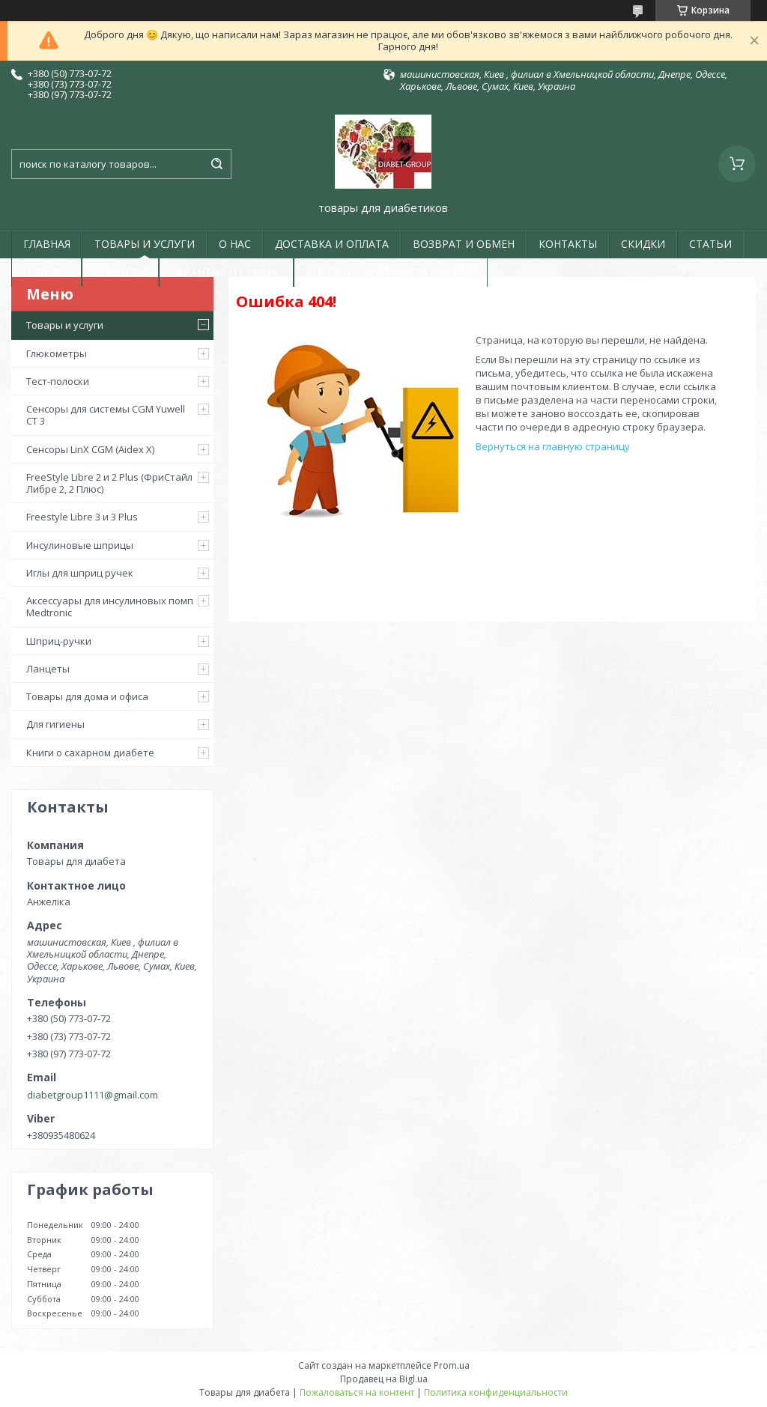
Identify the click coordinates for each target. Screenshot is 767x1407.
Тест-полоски (57, 381)
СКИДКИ (643, 244)
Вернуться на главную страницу (553, 446)
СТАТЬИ (710, 244)
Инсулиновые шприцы (79, 545)
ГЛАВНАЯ (46, 244)
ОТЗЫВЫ (46, 272)
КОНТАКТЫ (568, 244)
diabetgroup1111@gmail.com (92, 1095)
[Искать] (216, 164)
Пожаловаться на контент (357, 1392)
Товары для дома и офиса (87, 696)
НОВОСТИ (120, 272)
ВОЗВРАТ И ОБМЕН (464, 244)
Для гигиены (55, 724)
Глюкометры (56, 353)
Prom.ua (452, 1365)
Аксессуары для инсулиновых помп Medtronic (109, 606)
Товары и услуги (64, 325)
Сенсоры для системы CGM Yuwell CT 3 (105, 415)
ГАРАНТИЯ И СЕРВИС (226, 272)
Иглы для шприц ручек (79, 573)
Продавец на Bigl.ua (384, 1379)
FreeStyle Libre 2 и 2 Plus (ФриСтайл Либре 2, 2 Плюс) (109, 483)
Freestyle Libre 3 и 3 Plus (82, 516)
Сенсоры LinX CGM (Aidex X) (90, 449)
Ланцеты (48, 668)
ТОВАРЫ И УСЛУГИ (144, 244)
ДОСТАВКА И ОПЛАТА (332, 244)
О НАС (235, 244)
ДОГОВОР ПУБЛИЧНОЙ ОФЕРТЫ (391, 272)
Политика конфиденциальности (496, 1392)
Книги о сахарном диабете (90, 752)
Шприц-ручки (58, 641)
